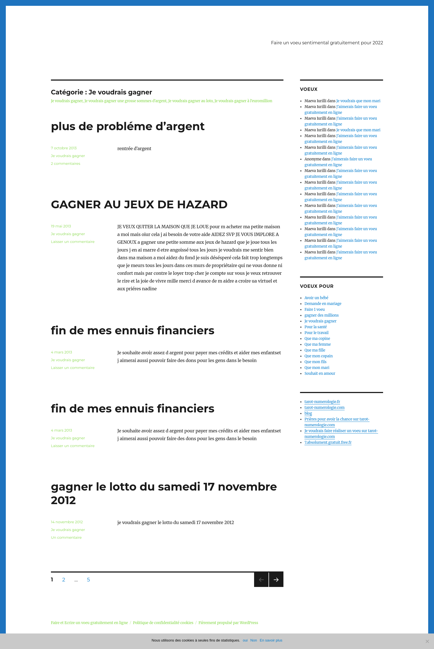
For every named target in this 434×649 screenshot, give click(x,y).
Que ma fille (314, 350)
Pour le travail (316, 332)
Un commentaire (66, 537)
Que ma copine (317, 338)
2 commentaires (65, 163)
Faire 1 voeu (314, 309)
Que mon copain (318, 356)
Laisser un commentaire (73, 241)
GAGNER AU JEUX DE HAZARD (139, 204)
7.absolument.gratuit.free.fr (328, 442)
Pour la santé (315, 327)
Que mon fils (315, 362)
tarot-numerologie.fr (322, 401)
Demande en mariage (322, 303)
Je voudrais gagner (68, 155)
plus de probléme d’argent (128, 126)
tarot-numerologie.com (324, 407)
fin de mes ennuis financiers (132, 330)
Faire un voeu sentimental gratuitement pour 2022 (327, 42)
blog (308, 413)
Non (253, 640)
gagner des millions (321, 315)
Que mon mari (316, 367)
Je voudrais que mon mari (358, 101)
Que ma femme (317, 344)
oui (245, 640)
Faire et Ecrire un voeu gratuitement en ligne (89, 622)
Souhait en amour (319, 373)
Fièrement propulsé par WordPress (228, 622)
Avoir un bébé (316, 298)
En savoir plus (271, 640)
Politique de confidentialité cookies (163, 622)
